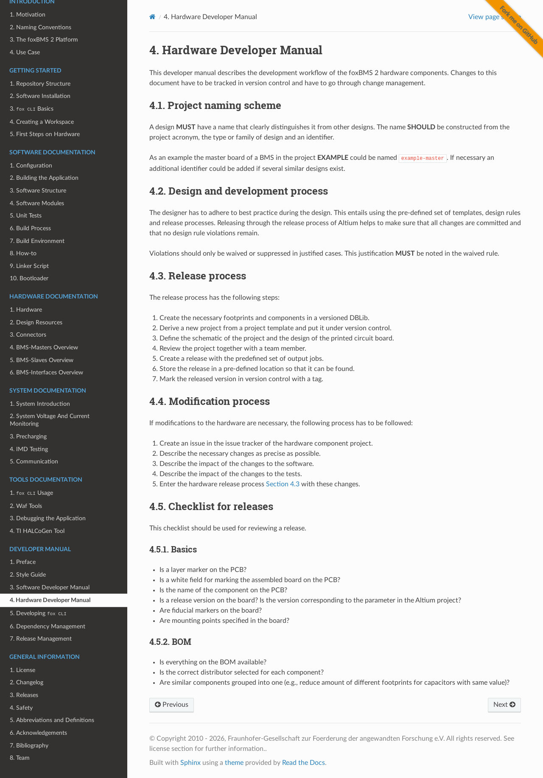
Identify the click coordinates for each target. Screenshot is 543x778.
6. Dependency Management (47, 626)
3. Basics (31, 109)
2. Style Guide (28, 575)
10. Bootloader (29, 278)
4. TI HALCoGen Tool (37, 531)
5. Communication (34, 461)
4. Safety (21, 708)
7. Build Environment (37, 241)
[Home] (152, 16)
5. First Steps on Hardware (45, 134)
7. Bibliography (29, 745)
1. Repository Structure (40, 84)
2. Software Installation (40, 96)
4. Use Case (25, 52)
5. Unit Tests (26, 215)
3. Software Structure (38, 190)
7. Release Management (41, 639)
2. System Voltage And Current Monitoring (50, 420)
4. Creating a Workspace (42, 122)
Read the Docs (303, 762)
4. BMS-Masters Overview (44, 347)
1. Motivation (27, 14)
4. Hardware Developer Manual (50, 600)
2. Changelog (26, 682)
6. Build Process (30, 228)
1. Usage (31, 493)
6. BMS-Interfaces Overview (46, 372)
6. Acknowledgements (38, 733)
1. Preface (23, 562)
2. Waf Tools (26, 506)
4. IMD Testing (29, 449)
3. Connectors (28, 335)
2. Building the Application (44, 178)
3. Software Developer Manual (50, 587)
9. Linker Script (29, 266)
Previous (171, 704)
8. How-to (23, 253)
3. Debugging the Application (48, 518)
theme (234, 762)
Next (504, 704)
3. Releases (24, 695)
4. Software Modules (37, 203)
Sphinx (190, 762)
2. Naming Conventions (40, 27)
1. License (22, 670)
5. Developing (38, 613)
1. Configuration (31, 165)
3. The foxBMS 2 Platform (44, 39)
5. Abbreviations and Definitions (52, 720)
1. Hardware (26, 310)
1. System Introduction (40, 404)
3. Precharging (28, 436)
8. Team (20, 758)
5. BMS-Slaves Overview (41, 360)
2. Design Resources (36, 322)
